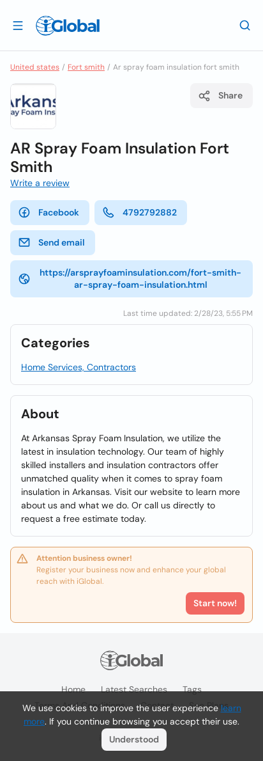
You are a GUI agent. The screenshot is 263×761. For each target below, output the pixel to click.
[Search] (245, 25)
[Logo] (68, 25)
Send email (51, 242)
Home (73, 689)
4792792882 (139, 212)
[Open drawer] (18, 25)
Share (220, 96)
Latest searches (134, 689)
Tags (192, 689)
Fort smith (86, 67)
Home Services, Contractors (78, 367)
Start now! (215, 603)
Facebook (48, 212)
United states (34, 67)
